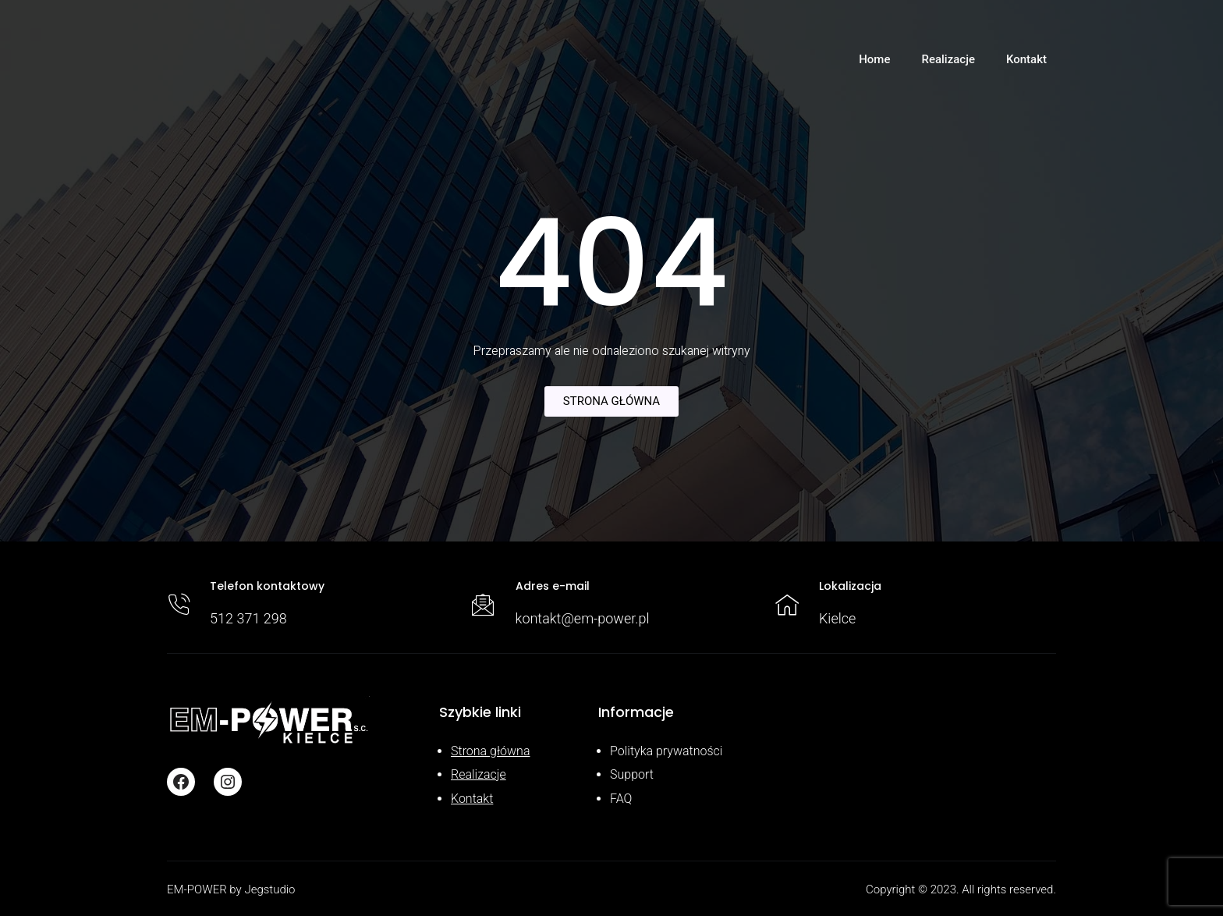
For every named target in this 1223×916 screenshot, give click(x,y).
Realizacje (478, 774)
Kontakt (472, 798)
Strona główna (490, 751)
